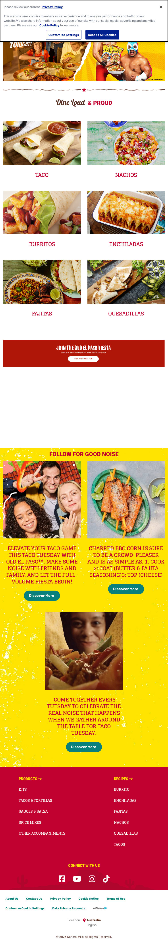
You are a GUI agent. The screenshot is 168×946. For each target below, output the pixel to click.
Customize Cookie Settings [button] (25, 908)
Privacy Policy (52, 7)
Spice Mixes (30, 822)
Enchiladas (125, 800)
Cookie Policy (49, 25)
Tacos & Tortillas (35, 800)
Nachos (121, 822)
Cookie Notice (89, 898)
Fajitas (121, 811)
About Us (12, 898)
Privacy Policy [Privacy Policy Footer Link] (60, 898)
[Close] (161, 7)
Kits (23, 789)
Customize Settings (63, 35)
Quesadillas (126, 833)
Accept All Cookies (102, 35)
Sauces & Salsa (33, 811)
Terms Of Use (115, 898)
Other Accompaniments (42, 833)
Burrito (121, 789)
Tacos (119, 844)
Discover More (42, 595)
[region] (84, 21)
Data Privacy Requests (68, 908)
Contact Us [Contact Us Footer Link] (34, 898)
